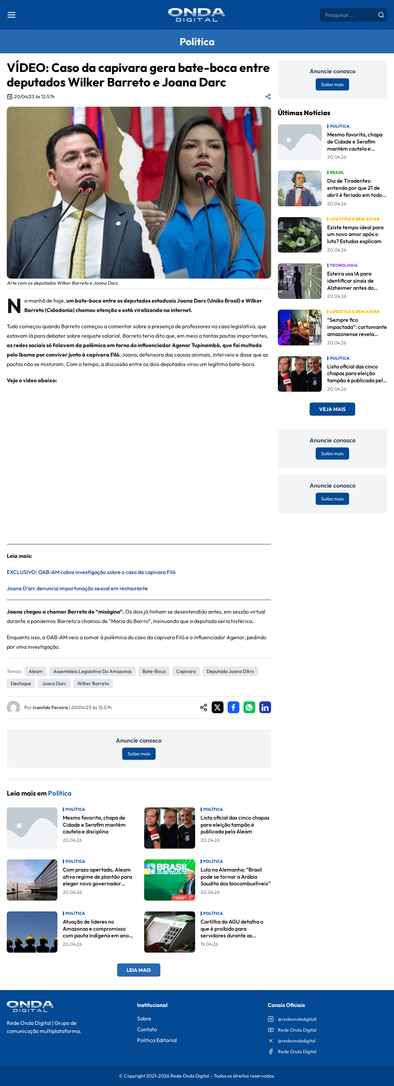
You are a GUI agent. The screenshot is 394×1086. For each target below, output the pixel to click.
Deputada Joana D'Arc (230, 671)
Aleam (36, 671)
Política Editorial (157, 1040)
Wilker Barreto (93, 683)
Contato (147, 1029)
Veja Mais (332, 409)
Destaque (21, 683)
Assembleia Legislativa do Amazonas (92, 671)
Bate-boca (153, 671)
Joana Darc (54, 683)
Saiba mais (139, 754)
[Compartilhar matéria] (268, 97)
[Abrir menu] (11, 15)
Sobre (144, 1018)
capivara (186, 671)
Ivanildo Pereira (50, 707)
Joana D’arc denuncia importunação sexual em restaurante (77, 588)
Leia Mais (139, 970)
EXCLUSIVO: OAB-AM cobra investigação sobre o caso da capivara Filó (92, 572)
